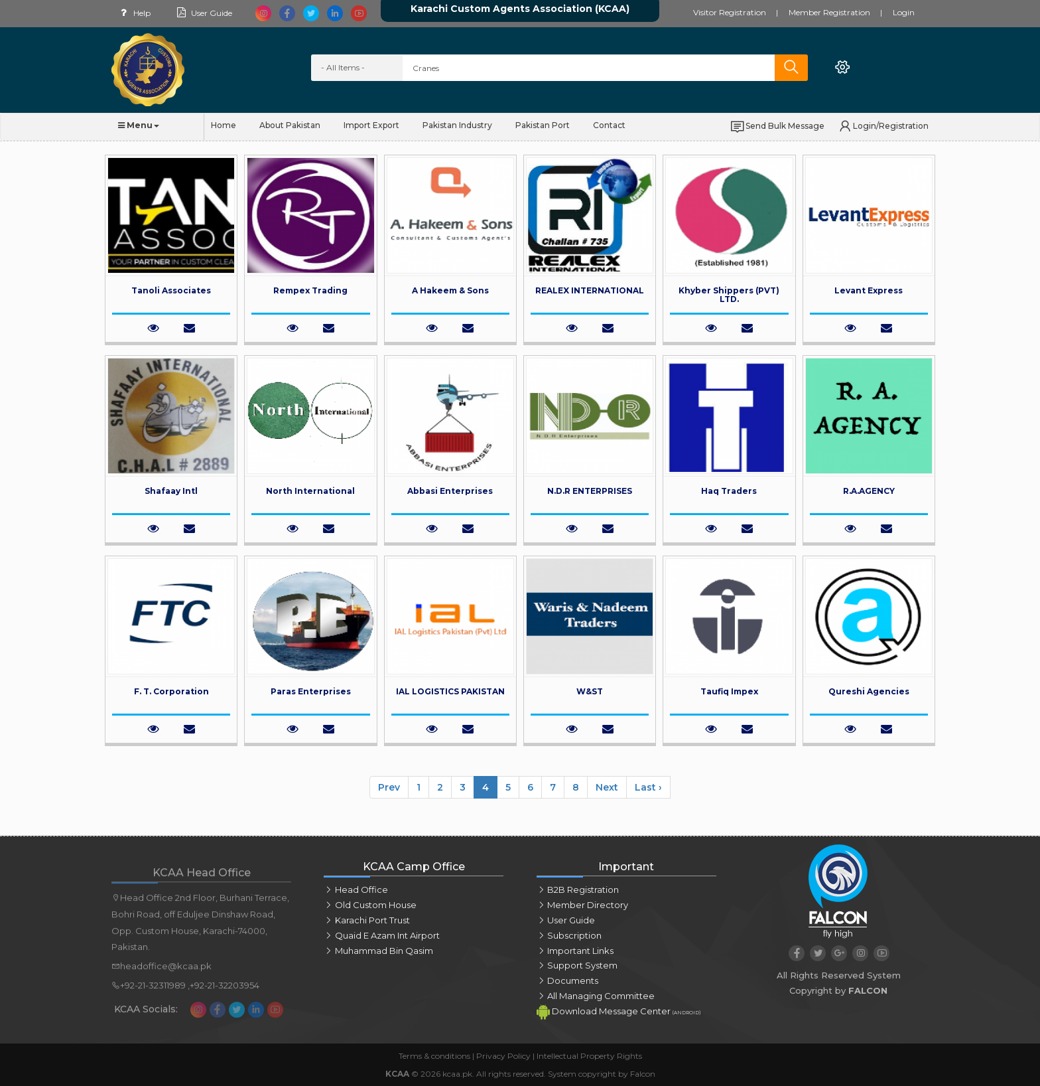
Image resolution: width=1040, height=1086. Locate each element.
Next (607, 787)
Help (133, 13)
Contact (609, 125)
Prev (389, 787)
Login (904, 12)
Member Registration (829, 12)
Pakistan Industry (457, 125)
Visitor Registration (729, 12)
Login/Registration (883, 126)
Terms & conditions (434, 1056)
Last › (648, 787)
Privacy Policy (503, 1056)
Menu (138, 125)
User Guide (202, 13)
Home (223, 125)
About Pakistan (289, 125)
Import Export (371, 125)
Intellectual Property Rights (589, 1056)
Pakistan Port (542, 125)
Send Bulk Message (777, 126)
